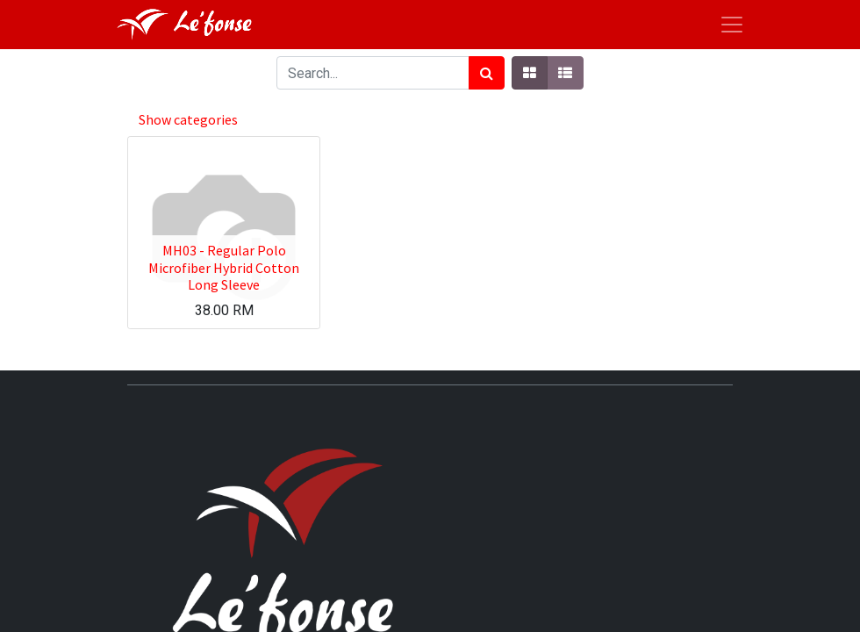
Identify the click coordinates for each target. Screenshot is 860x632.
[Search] (487, 73)
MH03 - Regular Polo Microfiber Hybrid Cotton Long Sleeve (223, 266)
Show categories (188, 119)
